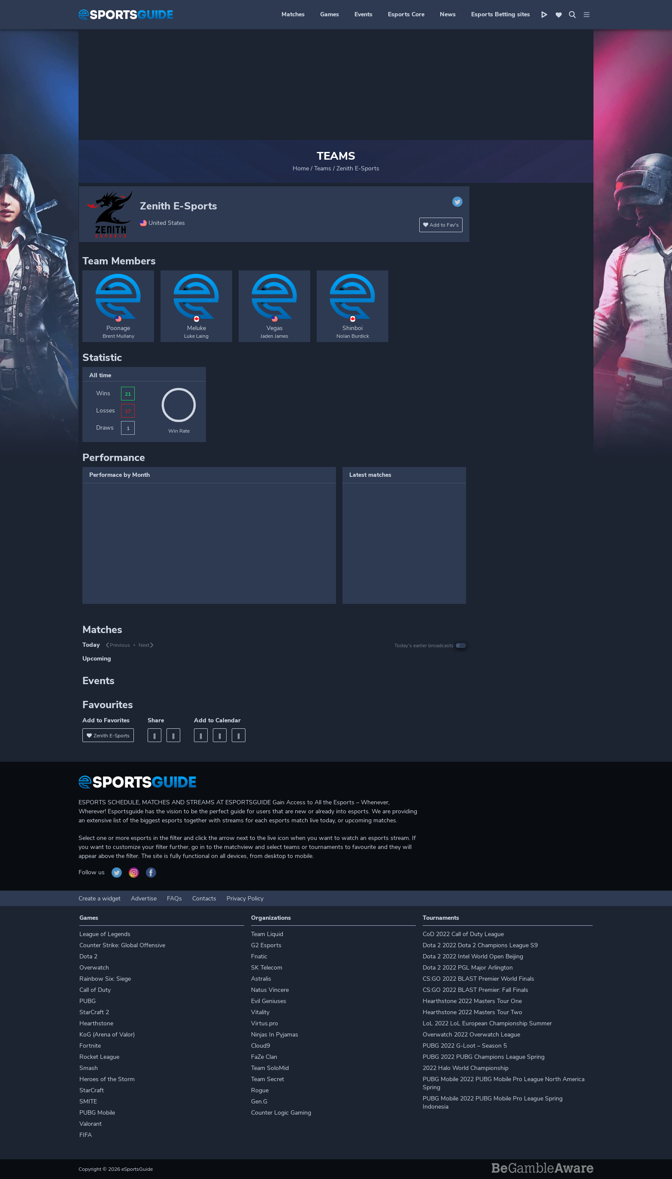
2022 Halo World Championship (466, 1068)
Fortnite (90, 1046)
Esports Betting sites (500, 14)
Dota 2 (88, 956)
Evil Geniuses (268, 1001)
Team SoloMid (270, 1068)
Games (329, 14)
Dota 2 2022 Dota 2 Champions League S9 (480, 945)
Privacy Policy (245, 898)
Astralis (261, 979)
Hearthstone (96, 1023)
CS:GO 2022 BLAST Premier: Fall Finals (475, 990)
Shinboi (352, 328)
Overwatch (94, 968)
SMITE (88, 1101)
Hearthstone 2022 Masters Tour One (472, 1001)
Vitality (260, 1012)
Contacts (204, 898)
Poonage (118, 328)
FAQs (174, 898)
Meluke (196, 328)
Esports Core (406, 14)
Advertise (144, 898)
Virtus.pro (264, 1023)
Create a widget (100, 898)
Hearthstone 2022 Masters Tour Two (472, 1012)
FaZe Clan (264, 1057)
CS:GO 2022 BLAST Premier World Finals (478, 979)
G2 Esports (266, 945)
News (448, 14)
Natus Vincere (270, 990)
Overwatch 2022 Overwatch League (471, 1034)
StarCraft (91, 1090)
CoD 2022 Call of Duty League (463, 934)
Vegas (274, 328)
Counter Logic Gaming (281, 1113)
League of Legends (104, 934)
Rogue (260, 1090)
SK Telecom (266, 968)
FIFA (85, 1135)
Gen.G (259, 1101)
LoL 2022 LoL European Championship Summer (487, 1023)
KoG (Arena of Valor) (107, 1034)
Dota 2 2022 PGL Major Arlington (468, 968)
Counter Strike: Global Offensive (122, 945)
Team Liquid (267, 934)
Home (301, 168)
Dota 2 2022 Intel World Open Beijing (473, 956)
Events (363, 14)
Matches (293, 14)
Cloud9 (260, 1046)
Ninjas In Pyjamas (274, 1034)
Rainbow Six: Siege (105, 979)
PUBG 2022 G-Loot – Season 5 (465, 1046)
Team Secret (267, 1079)
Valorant (90, 1124)
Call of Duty (95, 990)
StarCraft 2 (94, 1012)
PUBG (87, 1001)
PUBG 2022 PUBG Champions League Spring (484, 1057)
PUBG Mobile (97, 1113)
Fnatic (259, 956)
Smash (88, 1068)
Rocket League (99, 1057)
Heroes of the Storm (107, 1079)
